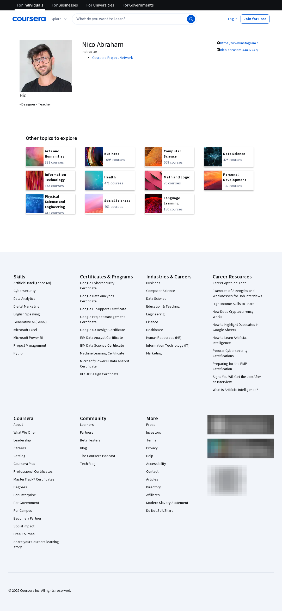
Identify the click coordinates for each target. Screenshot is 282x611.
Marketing (154, 353)
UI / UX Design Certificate (99, 374)
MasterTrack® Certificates (34, 479)
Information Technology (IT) (167, 345)
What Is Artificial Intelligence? (235, 389)
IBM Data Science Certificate (102, 345)
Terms (151, 440)
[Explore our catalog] (59, 19)
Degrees (20, 487)
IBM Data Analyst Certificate (101, 337)
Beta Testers (90, 440)
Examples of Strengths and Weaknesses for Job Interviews (237, 293)
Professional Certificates (33, 471)
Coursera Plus (24, 463)
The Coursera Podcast (97, 456)
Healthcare (154, 330)
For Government (26, 503)
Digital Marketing (27, 306)
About (18, 424)
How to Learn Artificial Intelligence (230, 340)
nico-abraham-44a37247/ (239, 50)
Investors (153, 432)
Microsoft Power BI (28, 337)
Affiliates (153, 495)
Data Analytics (24, 298)
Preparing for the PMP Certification (230, 366)
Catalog (20, 456)
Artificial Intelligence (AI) (32, 283)
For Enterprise (25, 495)
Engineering (155, 314)
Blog (83, 448)
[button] (233, 19)
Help (149, 456)
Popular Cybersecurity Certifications (230, 353)
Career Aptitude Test (229, 283)
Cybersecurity (25, 291)
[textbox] (134, 19)
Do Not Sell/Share (160, 510)
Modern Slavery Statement (167, 503)
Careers (20, 448)
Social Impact (24, 526)
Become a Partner (27, 518)
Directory (153, 487)
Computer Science (160, 291)
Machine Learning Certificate (102, 353)
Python (19, 353)
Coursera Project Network (112, 57)
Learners (87, 424)
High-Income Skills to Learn (233, 304)
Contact (152, 471)
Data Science (156, 298)
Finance (152, 322)
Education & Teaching (163, 306)
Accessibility (156, 463)
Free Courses (24, 534)
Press (150, 424)
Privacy (152, 448)
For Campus (23, 510)
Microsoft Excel (25, 330)
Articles (152, 479)
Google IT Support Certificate (103, 309)
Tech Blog (88, 463)
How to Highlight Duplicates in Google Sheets (236, 327)
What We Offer (25, 432)
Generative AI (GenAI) (30, 322)
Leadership (22, 440)
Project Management (30, 345)
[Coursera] (29, 19)
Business (153, 283)
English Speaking (27, 314)
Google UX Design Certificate (102, 330)
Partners (86, 432)
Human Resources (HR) (163, 337)
